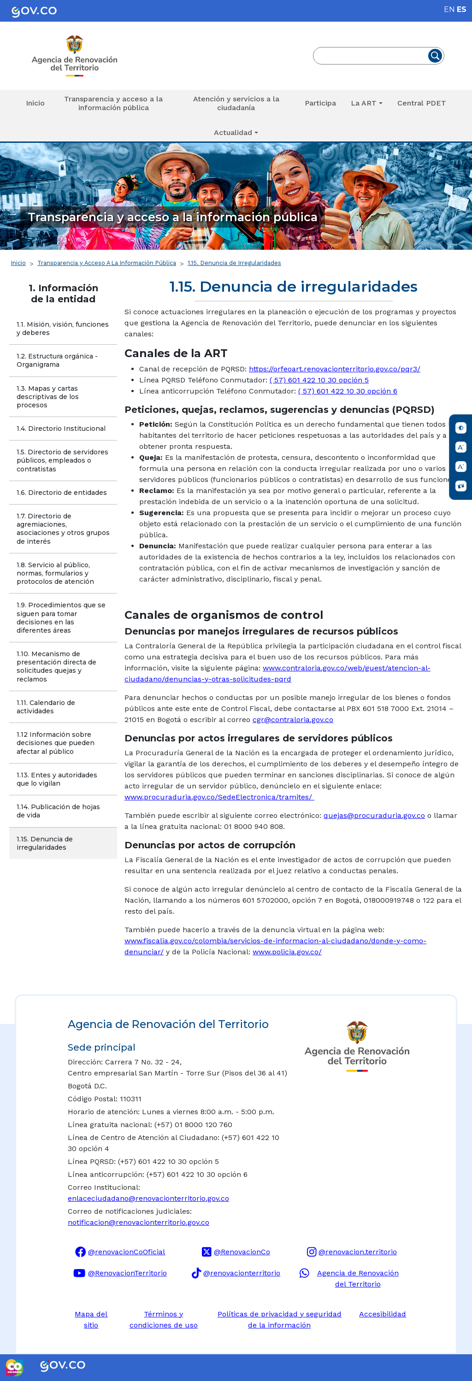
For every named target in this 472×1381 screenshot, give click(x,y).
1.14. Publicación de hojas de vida (59, 811)
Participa (320, 103)
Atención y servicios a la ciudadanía (236, 103)
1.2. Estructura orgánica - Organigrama (58, 360)
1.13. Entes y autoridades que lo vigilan (58, 779)
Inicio (35, 103)
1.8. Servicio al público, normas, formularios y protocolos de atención (55, 573)
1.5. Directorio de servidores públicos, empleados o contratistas (63, 460)
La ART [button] (364, 103)
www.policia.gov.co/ (287, 951)
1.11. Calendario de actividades (47, 707)
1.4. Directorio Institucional (61, 428)
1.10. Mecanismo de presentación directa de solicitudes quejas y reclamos (57, 666)
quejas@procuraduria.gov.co (374, 815)
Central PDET (421, 103)
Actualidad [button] (233, 132)
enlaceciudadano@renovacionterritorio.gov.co (148, 1198)
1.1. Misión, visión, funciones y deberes (64, 328)
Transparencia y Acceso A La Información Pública (106, 262)
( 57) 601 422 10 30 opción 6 (347, 391)
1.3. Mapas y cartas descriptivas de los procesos (49, 396)
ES (461, 9)
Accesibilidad (382, 1314)
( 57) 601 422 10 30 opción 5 (319, 380)
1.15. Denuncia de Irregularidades (234, 262)
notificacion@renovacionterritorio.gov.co (138, 1222)
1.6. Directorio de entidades (62, 492)
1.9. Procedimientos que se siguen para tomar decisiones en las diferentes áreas (62, 618)
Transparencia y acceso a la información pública (113, 103)
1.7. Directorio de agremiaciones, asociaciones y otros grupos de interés (64, 529)
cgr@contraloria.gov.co (293, 719)
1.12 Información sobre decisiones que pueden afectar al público (56, 742)
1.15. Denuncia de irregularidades (46, 843)
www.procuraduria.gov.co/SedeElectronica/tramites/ (219, 797)
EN (449, 9)
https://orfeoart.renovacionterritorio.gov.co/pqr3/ (334, 368)
